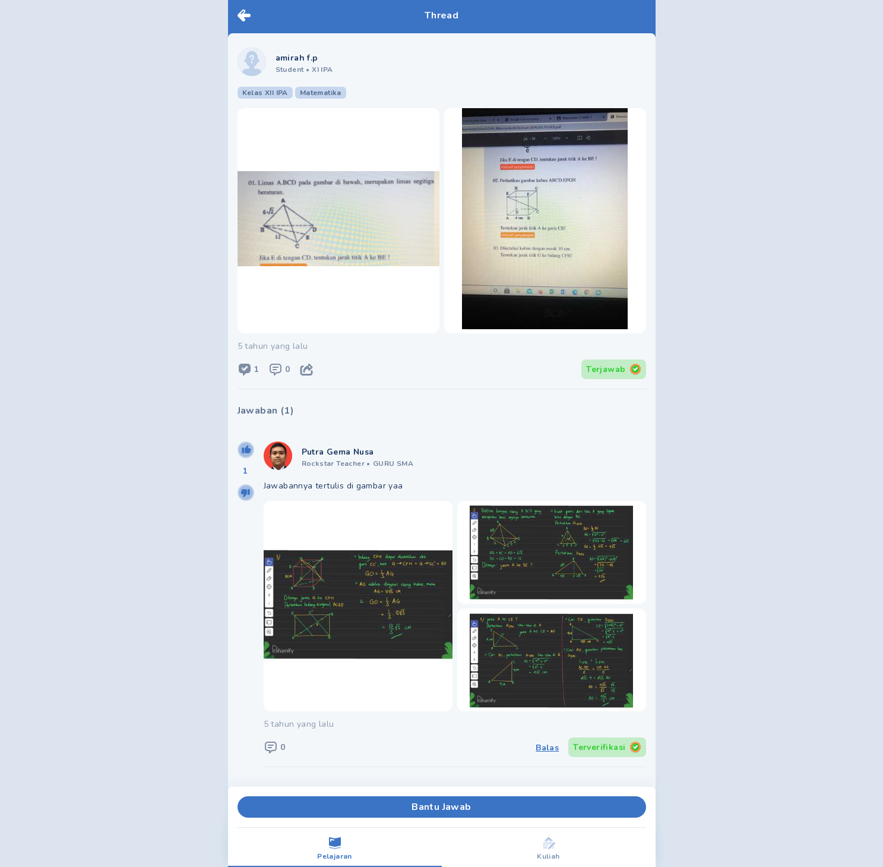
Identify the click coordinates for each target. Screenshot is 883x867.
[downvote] (246, 492)
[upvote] (246, 450)
